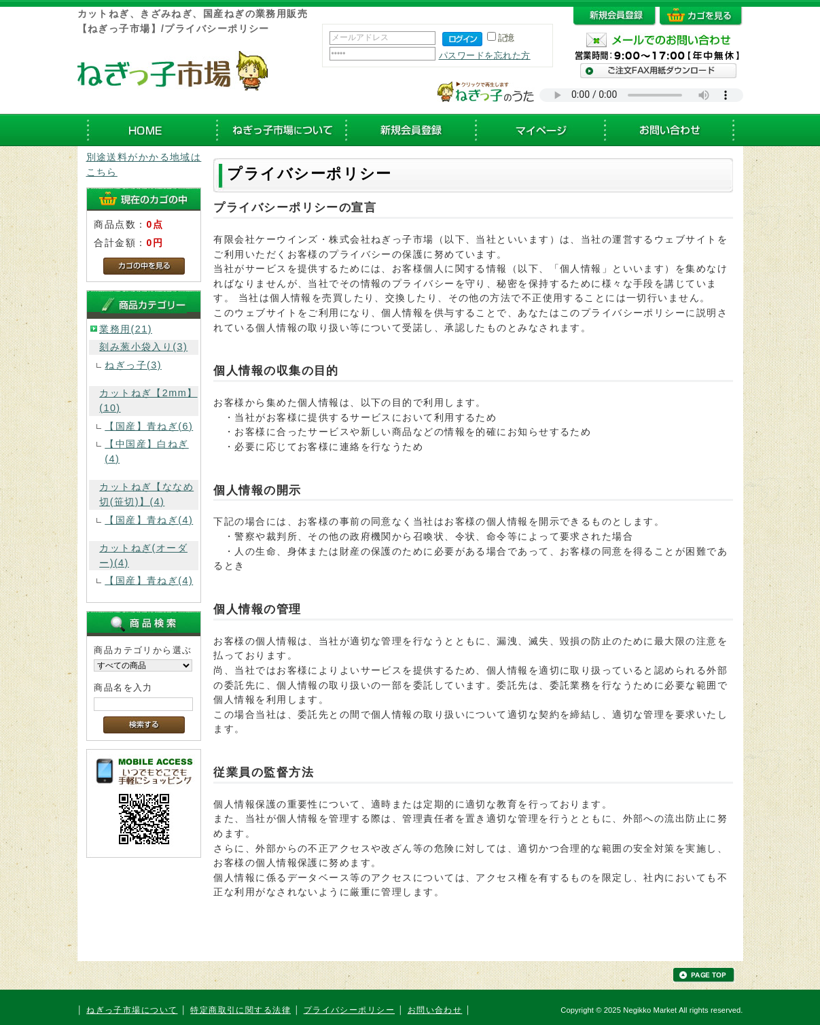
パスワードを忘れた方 (485, 55)
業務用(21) (125, 329)
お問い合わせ (435, 1010)
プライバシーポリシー (349, 1010)
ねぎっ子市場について (131, 1010)
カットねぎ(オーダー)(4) (143, 555)
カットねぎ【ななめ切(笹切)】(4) (146, 494)
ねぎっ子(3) (133, 365)
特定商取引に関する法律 (240, 1010)
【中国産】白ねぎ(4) (147, 451)
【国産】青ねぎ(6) (149, 426)
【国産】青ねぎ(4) (149, 520)
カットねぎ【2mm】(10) (148, 400)
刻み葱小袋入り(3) (143, 346)
